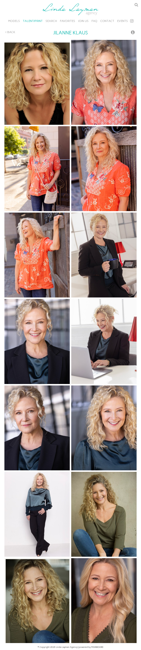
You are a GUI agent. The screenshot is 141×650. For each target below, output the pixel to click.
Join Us (83, 21)
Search (51, 21)
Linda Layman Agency (70, 9)
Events (122, 21)
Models (14, 21)
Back (10, 32)
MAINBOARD (97, 647)
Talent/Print (33, 21)
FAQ (94, 21)
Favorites (67, 21)
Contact (107, 21)
